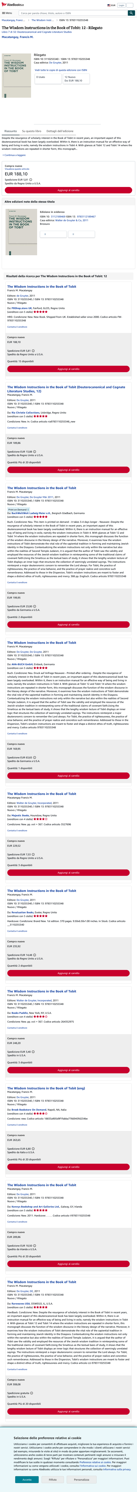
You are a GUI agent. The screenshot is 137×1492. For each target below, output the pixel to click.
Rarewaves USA (21, 1303)
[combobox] (73, 13)
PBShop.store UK (22, 308)
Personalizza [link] (81, 1479)
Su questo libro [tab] (31, 131)
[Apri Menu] (8, 13)
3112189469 (58, 216)
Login (121, 5)
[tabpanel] (67, 146)
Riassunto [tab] (10, 131)
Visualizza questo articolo (17, 169)
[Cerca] (131, 13)
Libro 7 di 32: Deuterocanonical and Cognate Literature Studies (37, 31)
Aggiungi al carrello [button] (68, 190)
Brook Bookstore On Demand (29, 1109)
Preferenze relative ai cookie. (95, 1462)
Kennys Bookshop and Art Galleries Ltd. (36, 1206)
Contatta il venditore (17, 326)
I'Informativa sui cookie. (93, 1465)
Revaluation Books (23, 912)
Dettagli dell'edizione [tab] (60, 131)
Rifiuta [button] (53, 1479)
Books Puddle (20, 1012)
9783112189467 (86, 216)
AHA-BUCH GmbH (22, 664)
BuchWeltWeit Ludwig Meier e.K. (31, 513)
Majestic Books (20, 815)
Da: (76, 78)
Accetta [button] (26, 1479)
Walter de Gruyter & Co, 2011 (71, 220)
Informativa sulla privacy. (117, 1469)
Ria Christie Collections (25, 412)
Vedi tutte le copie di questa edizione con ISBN (61, 69)
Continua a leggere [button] (15, 154)
